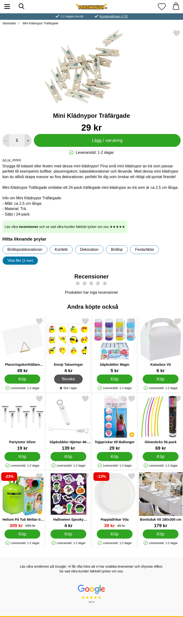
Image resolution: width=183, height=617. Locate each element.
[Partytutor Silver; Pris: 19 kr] (22, 423)
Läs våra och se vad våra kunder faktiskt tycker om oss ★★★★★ (65, 227)
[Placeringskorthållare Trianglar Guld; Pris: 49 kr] (22, 345)
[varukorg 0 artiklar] (176, 6)
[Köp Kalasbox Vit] (161, 379)
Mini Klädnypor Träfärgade (40, 23)
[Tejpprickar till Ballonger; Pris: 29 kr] (114, 423)
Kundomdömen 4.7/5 (113, 16)
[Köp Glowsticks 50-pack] (161, 456)
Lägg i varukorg (107, 140)
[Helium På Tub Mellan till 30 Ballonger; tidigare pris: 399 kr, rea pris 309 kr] (22, 500)
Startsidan (9, 23)
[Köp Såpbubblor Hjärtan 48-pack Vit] (68, 456)
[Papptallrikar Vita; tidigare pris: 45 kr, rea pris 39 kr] (114, 500)
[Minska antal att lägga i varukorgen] (5, 140)
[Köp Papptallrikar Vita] (114, 534)
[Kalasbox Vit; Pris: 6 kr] (160, 345)
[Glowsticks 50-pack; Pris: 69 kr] (160, 423)
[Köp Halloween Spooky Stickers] (68, 534)
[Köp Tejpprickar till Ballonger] (114, 456)
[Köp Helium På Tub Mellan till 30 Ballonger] (23, 534)
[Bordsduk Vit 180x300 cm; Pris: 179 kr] (160, 500)
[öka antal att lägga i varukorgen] (28, 140)
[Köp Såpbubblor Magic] (114, 379)
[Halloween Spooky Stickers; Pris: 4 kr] (68, 500)
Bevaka (68, 379)
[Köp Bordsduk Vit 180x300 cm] (161, 534)
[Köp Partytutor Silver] (23, 456)
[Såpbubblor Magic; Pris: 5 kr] (114, 345)
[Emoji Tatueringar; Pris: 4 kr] (68, 345)
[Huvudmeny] (7, 6)
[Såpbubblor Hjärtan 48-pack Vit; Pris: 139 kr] (68, 423)
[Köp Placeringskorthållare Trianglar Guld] (23, 379)
